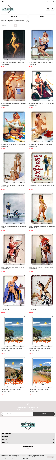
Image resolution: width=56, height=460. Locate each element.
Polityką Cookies (22, 455)
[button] (52, 2)
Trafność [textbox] (4, 25)
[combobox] (9, 25)
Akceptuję (50, 457)
